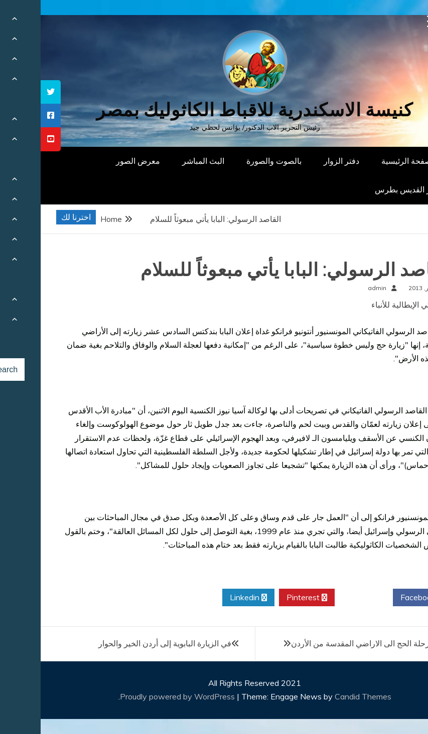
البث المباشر (162, 161)
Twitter (323, 597)
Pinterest (266, 597)
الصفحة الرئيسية (368, 161)
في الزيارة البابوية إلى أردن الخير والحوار (124, 643)
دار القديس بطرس (364, 189)
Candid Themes (322, 696)
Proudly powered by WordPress (137, 696)
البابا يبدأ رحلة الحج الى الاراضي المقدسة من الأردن (333, 643)
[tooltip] (10, 92)
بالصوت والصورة (233, 161)
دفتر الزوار (301, 161)
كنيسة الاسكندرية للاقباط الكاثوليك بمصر (214, 110)
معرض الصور (97, 161)
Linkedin (207, 597)
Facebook (381, 597)
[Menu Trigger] (392, 21)
